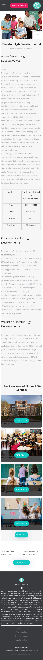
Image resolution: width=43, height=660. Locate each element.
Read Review (21, 421)
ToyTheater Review (30, 551)
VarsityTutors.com (19, 6)
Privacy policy (21, 632)
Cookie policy (21, 640)
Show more (21, 535)
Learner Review (6, 554)
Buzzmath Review (30, 554)
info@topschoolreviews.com (29, 651)
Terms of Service (21, 636)
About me (21, 628)
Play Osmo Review (7, 551)
